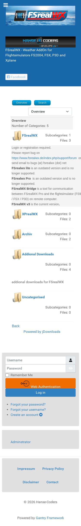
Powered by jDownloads (42, 332)
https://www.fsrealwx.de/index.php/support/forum (44, 158)
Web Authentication (40, 384)
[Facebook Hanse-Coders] (16, 77)
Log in (40, 392)
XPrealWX (30, 214)
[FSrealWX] (40, 15)
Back (16, 326)
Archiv (27, 234)
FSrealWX (29, 135)
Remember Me (22, 375)
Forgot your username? (28, 410)
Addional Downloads (38, 254)
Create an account (27, 415)
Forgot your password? (28, 404)
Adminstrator (20, 442)
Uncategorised (33, 297)
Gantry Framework (50, 518)
